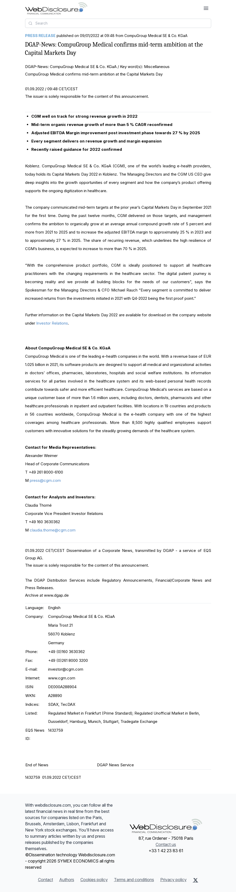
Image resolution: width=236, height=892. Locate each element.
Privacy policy (173, 879)
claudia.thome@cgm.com (52, 530)
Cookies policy (94, 879)
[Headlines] (56, 8)
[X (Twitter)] (195, 880)
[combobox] (118, 23)
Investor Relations (52, 323)
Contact (45, 879)
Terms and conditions (134, 879)
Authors (66, 879)
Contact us (166, 844)
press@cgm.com (45, 480)
